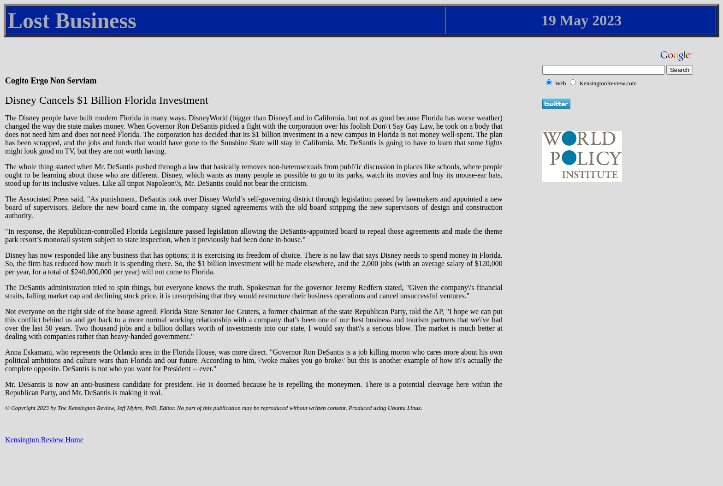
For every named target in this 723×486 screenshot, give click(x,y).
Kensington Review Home (44, 440)
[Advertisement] (610, 240)
